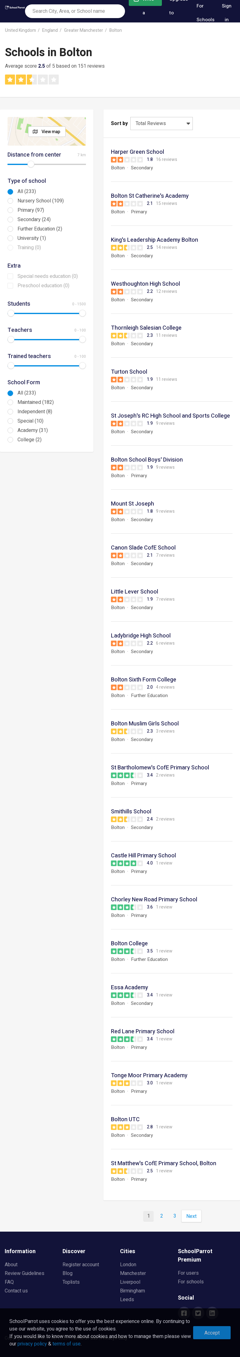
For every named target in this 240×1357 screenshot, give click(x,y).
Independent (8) (35, 411)
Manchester (133, 1273)
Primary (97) (31, 210)
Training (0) (29, 247)
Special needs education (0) (48, 276)
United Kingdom (20, 30)
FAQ (9, 1282)
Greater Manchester (83, 30)
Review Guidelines (24, 1273)
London (128, 1264)
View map (51, 131)
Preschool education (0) (43, 285)
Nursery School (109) (41, 201)
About (11, 1264)
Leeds (127, 1299)
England (50, 30)
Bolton (115, 30)
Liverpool (130, 1282)
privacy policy (32, 1344)
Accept (212, 1333)
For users (188, 1273)
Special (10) (30, 421)
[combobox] (75, 11)
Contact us (16, 1291)
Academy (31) (33, 430)
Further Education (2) (40, 229)
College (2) (30, 439)
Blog (67, 1273)
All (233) (27, 191)
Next (191, 1216)
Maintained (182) (36, 402)
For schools (191, 1282)
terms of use (66, 1344)
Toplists (71, 1282)
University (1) (32, 238)
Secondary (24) (34, 219)
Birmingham (132, 1291)
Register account (80, 1264)
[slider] (31, 164)
